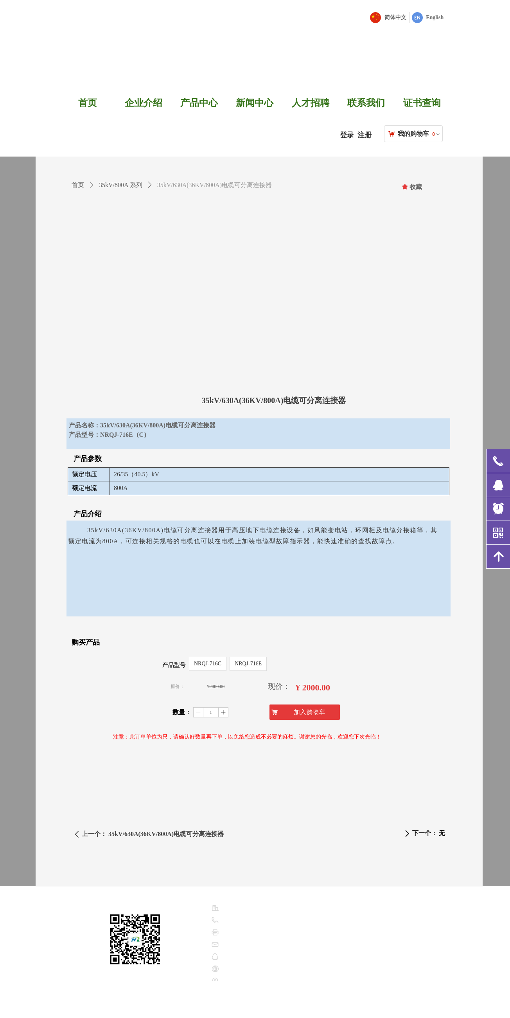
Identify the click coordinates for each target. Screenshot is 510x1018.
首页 (78, 185)
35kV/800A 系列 (120, 185)
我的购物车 (413, 133)
